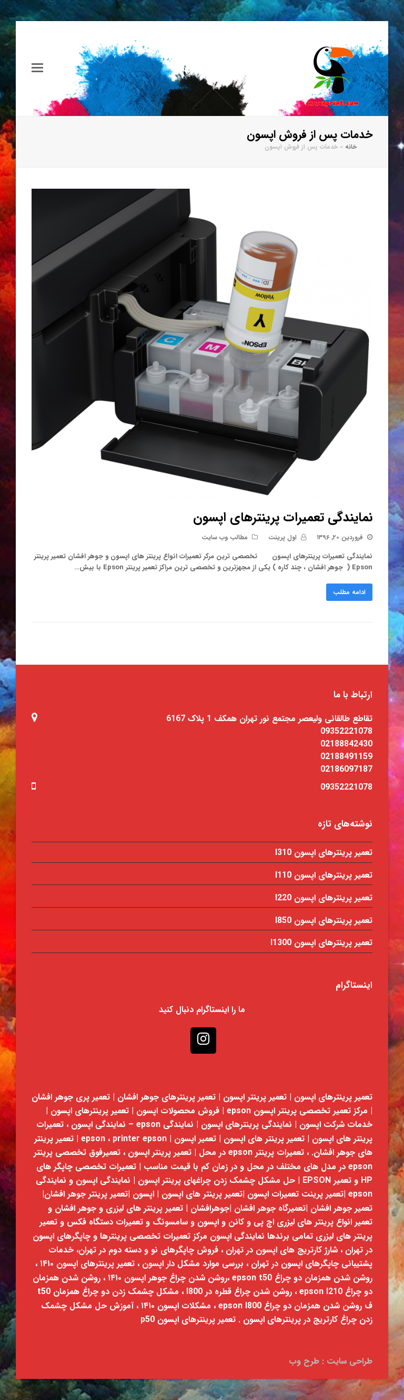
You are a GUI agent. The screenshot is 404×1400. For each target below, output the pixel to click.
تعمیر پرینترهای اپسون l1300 (321, 942)
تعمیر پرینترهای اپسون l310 (323, 852)
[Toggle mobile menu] (37, 68)
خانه (351, 147)
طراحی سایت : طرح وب (330, 1361)
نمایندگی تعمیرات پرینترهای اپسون (282, 518)
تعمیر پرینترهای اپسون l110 (323, 875)
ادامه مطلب (349, 592)
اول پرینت (282, 537)
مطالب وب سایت (224, 537)
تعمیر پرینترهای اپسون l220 (323, 898)
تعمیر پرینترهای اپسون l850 (323, 920)
